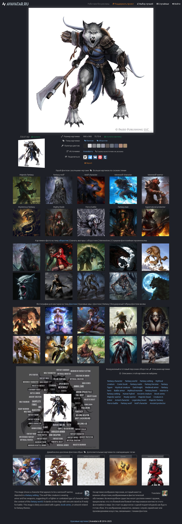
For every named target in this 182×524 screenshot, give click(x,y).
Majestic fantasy (156, 400)
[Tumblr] (105, 157)
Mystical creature (122, 387)
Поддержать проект (123, 4)
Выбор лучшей (145, 4)
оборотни (63, 240)
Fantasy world (131, 381)
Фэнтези (88, 141)
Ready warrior (129, 397)
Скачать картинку (112, 137)
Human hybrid (128, 394)
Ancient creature (144, 394)
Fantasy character (114, 381)
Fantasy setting (146, 381)
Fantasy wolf (126, 403)
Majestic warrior (114, 397)
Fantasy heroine (151, 384)
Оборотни (102, 141)
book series (66, 505)
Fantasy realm (136, 384)
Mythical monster (135, 390)
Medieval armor (152, 387)
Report (88, 163)
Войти (176, 4)
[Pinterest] (100, 157)
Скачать (35, 137)
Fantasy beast (151, 390)
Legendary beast (139, 400)
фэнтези (73, 304)
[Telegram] (90, 157)
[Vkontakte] (95, 157)
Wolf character (140, 403)
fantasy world (37, 501)
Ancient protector (158, 403)
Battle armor (119, 390)
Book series (159, 394)
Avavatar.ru (88, 151)
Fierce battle (112, 403)
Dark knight (137, 387)
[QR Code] (85, 157)
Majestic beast (144, 397)
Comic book (122, 384)
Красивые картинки (79, 521)
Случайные (162, 4)
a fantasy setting (31, 495)
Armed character (122, 400)
